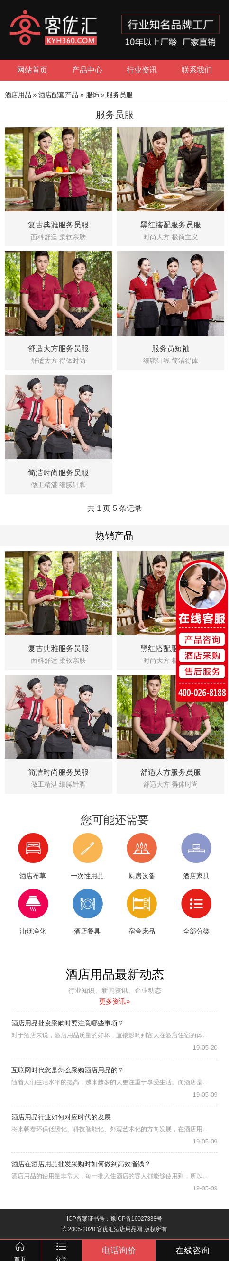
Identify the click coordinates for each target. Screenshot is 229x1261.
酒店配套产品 (58, 95)
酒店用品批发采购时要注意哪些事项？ (67, 1023)
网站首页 (32, 70)
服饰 (92, 95)
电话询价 (119, 1250)
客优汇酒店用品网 (119, 1229)
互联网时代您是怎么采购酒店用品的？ (67, 1070)
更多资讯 (114, 1001)
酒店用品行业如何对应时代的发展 (61, 1117)
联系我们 (197, 70)
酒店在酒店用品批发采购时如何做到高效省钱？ (81, 1164)
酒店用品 (18, 95)
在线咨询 (192, 1250)
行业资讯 (142, 70)
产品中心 (87, 70)
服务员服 (119, 95)
